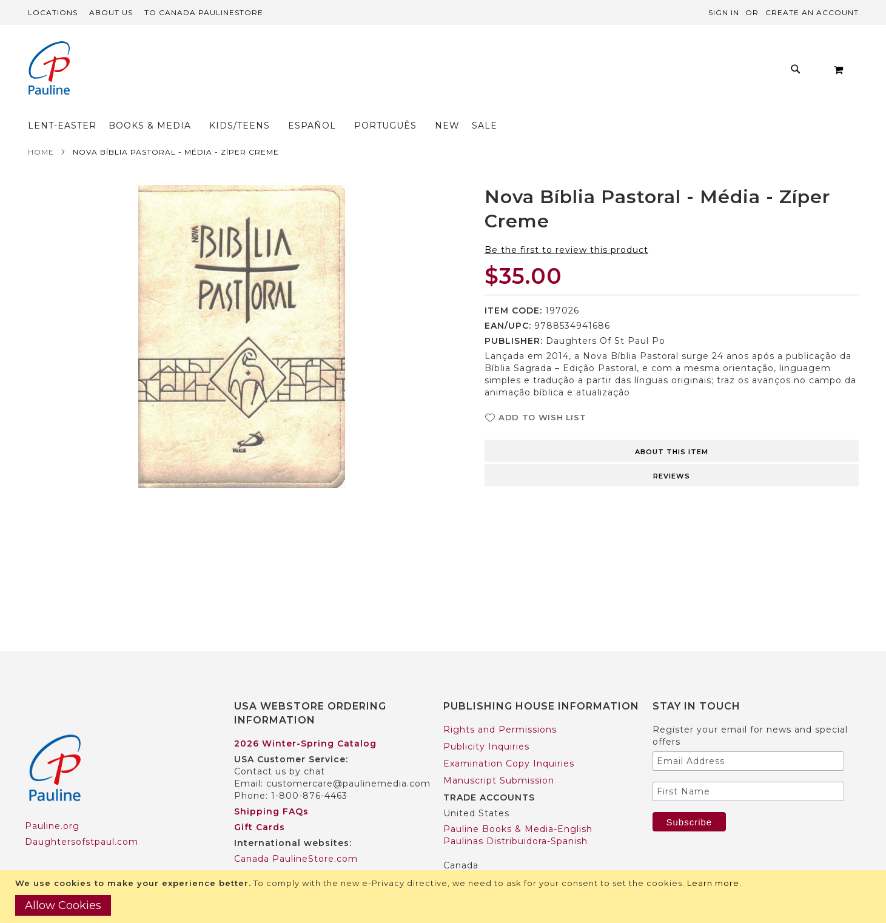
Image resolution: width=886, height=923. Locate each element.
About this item (671, 428)
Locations (53, 12)
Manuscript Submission (498, 756)
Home (41, 128)
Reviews (671, 452)
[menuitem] (198, 72)
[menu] (409, 72)
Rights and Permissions (500, 705)
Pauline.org (52, 802)
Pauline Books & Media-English (517, 805)
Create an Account (812, 12)
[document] (444, 897)
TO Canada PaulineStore (203, 12)
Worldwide (259, 850)
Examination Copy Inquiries (508, 739)
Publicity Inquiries (486, 722)
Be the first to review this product (566, 226)
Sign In (723, 12)
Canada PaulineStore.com (296, 835)
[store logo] (49, 69)
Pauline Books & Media (498, 857)
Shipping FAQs (271, 787)
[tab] (672, 426)
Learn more (713, 883)
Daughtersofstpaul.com (81, 818)
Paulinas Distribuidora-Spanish (515, 817)
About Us (111, 12)
